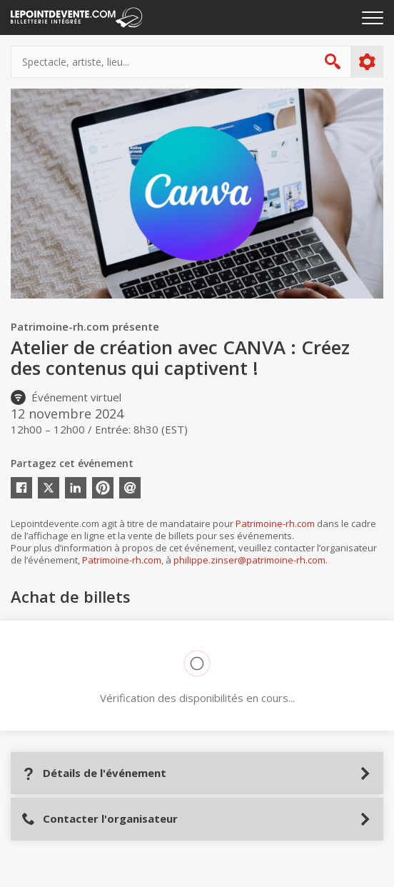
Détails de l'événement (93, 773)
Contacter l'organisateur (99, 818)
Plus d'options (366, 62)
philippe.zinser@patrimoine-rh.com (249, 559)
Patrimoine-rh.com (275, 523)
